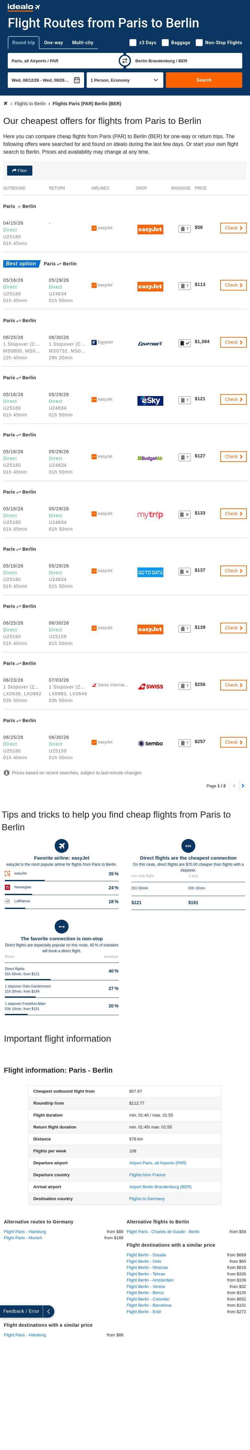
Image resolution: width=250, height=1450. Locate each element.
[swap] (125, 61)
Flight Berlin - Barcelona (149, 1305)
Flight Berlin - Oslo (144, 1261)
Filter (21, 170)
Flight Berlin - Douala (146, 1254)
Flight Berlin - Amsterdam (150, 1280)
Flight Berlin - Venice (146, 1286)
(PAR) (157, 1162)
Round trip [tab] (23, 42)
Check (234, 227)
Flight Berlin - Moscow (147, 1267)
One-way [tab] (53, 42)
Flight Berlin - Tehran (146, 1273)
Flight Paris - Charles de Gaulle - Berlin (163, 1231)
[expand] (6, 1311)
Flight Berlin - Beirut (145, 1292)
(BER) (160, 1186)
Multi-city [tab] (82, 42)
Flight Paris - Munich (23, 1237)
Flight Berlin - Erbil (144, 1311)
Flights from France (147, 1174)
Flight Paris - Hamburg (25, 1231)
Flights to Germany (147, 1198)
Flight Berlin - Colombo (148, 1299)
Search (204, 80)
